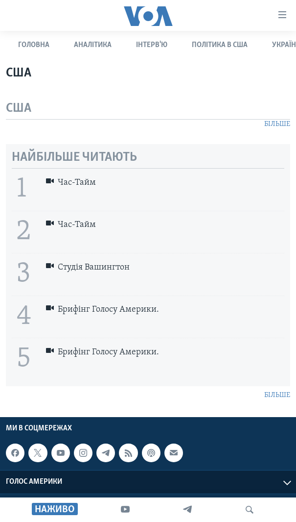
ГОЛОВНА (33, 45)
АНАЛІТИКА (93, 45)
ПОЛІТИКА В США (220, 45)
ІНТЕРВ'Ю (151, 45)
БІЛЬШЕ (277, 124)
